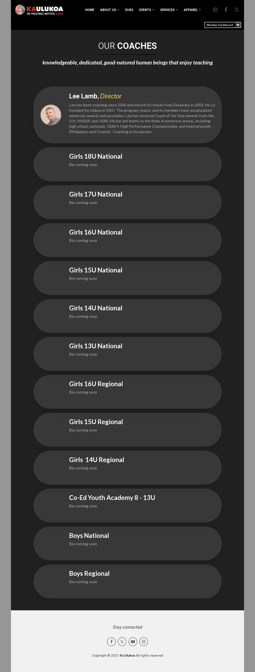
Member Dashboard (224, 25)
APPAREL (191, 10)
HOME (89, 10)
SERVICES (167, 10)
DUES (129, 10)
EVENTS (145, 10)
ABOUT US (108, 10)
